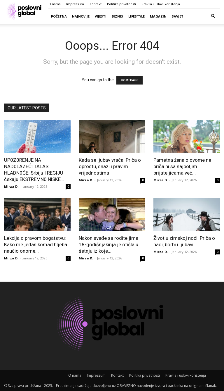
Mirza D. (11, 186)
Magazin (158, 16)
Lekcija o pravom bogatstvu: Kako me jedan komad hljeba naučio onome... (35, 244)
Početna (59, 16)
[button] (213, 16)
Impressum (75, 4)
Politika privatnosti (121, 4)
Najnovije (81, 16)
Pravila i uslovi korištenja (160, 4)
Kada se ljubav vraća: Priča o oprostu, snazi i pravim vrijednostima (110, 166)
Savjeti (178, 16)
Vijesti (100, 16)
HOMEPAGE (129, 80)
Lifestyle (136, 16)
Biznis (117, 16)
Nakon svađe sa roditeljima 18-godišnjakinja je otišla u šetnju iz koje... (108, 244)
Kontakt (96, 4)
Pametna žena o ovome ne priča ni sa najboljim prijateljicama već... (182, 166)
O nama (54, 4)
